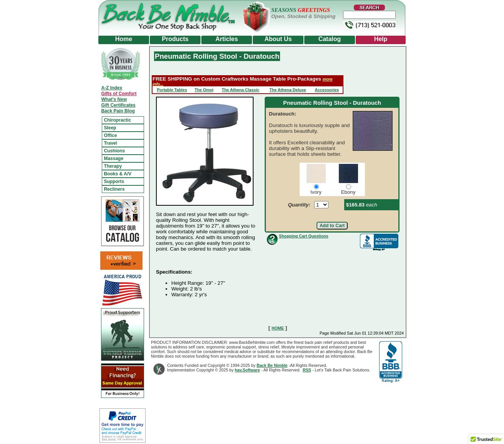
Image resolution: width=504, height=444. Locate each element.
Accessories (327, 89)
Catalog (329, 39)
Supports (114, 181)
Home (123, 39)
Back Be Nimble (272, 365)
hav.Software (247, 370)
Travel (110, 143)
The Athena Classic (240, 89)
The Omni (204, 89)
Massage (113, 158)
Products (175, 39)
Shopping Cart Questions (303, 236)
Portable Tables (172, 89)
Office (110, 135)
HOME (278, 328)
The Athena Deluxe (287, 89)
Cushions (114, 151)
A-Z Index (111, 88)
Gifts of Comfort (118, 93)
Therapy (113, 166)
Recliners (114, 189)
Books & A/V (117, 174)
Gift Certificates (118, 105)
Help (381, 39)
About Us (278, 39)
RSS (307, 370)
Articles (227, 39)
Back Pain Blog (117, 111)
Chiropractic (117, 120)
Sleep (110, 127)
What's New (114, 99)
